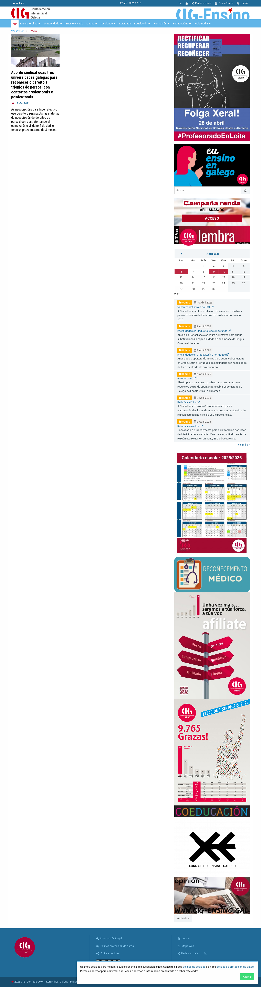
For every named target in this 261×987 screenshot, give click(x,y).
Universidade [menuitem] (51, 23)
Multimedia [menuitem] (201, 23)
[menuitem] (15, 24)
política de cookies (194, 966)
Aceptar (247, 976)
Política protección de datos (115, 946)
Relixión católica (188, 402)
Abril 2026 (213, 253)
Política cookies (107, 953)
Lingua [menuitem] (90, 23)
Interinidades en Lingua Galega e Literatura (204, 330)
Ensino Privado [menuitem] (74, 23)
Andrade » (183, 918)
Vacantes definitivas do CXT (195, 307)
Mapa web (186, 946)
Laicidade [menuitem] (125, 23)
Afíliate (18, 3)
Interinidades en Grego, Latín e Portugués (203, 354)
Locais (242, 3)
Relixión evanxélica (190, 426)
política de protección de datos (235, 966)
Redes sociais (201, 3)
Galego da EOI (187, 378)
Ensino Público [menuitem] (29, 23)
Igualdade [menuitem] (107, 23)
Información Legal (109, 938)
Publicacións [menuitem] (180, 23)
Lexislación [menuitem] (140, 23)
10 (223, 271)
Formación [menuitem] (160, 23)
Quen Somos (224, 3)
